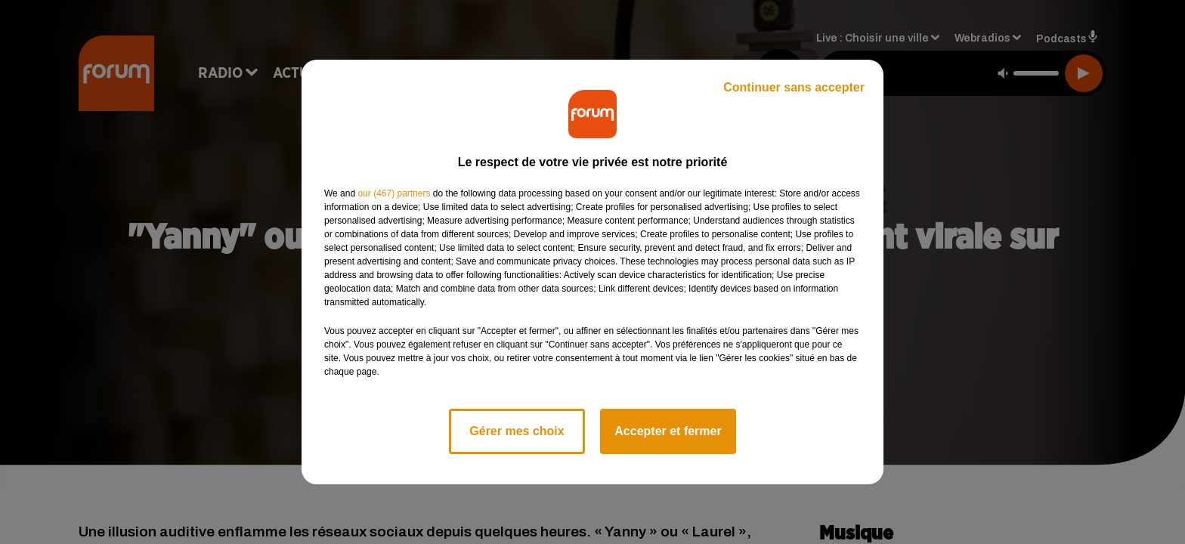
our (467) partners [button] (393, 193)
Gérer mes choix (516, 431)
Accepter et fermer (667, 431)
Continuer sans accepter (794, 87)
